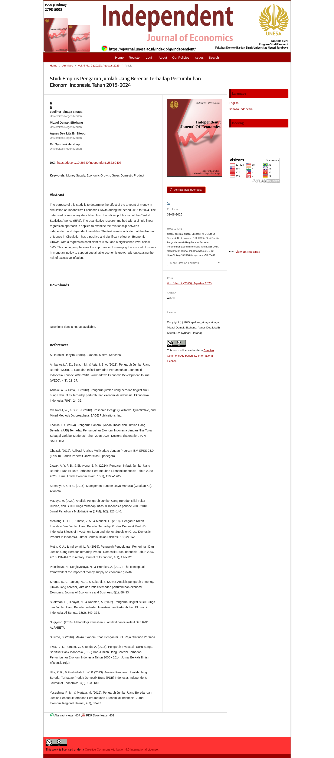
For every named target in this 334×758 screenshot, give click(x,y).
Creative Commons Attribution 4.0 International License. (121, 749)
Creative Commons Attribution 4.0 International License (190, 356)
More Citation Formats (184, 263)
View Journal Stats (247, 251)
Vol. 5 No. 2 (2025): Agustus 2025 (98, 65)
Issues (199, 57)
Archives (67, 65)
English (234, 103)
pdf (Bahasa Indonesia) (187, 189)
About (163, 57)
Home (119, 57)
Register (135, 57)
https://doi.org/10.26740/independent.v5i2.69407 (89, 162)
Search (214, 57)
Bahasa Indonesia (241, 109)
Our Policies (180, 57)
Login (150, 57)
